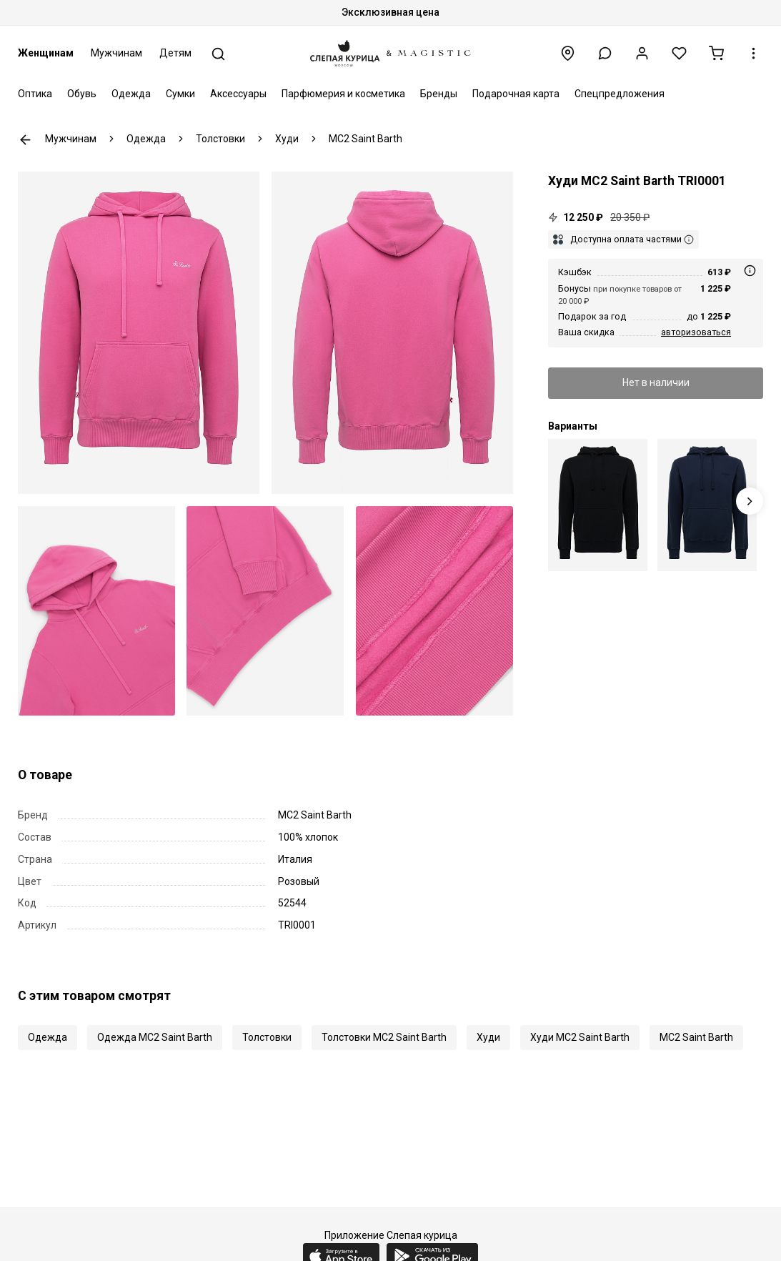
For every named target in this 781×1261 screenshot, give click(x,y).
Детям (175, 53)
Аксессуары (238, 93)
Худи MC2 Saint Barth (580, 1037)
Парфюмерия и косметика (343, 93)
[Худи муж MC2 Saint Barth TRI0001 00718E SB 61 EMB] (707, 505)
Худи (488, 1037)
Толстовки (267, 1037)
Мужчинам (116, 53)
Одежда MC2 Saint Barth (154, 1037)
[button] (604, 53)
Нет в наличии (656, 382)
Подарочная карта (515, 93)
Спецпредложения (619, 93)
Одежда (131, 93)
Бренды (438, 93)
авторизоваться (696, 332)
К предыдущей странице (25, 139)
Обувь (81, 93)
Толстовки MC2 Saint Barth (384, 1037)
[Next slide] (750, 501)
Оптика (35, 93)
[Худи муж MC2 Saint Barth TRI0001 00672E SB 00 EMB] (597, 505)
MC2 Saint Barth (696, 1037)
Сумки (180, 93)
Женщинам (46, 53)
